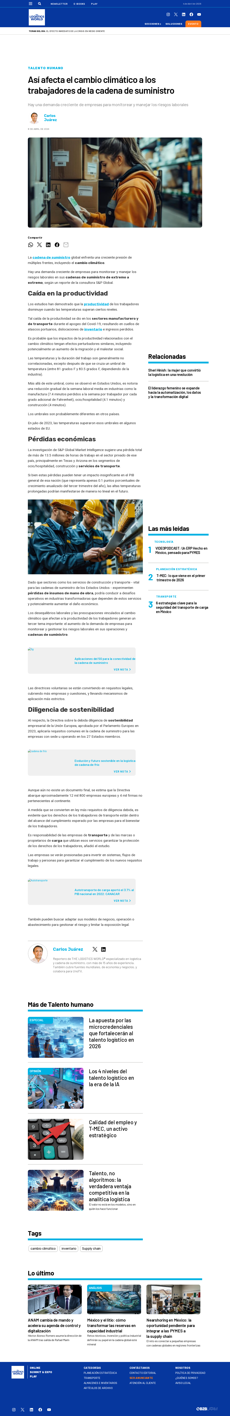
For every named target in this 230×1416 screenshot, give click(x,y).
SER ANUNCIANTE (141, 1378)
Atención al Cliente (143, 1383)
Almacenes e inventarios (100, 1383)
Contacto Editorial (143, 1373)
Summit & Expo (41, 1372)
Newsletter (59, 4)
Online (35, 1368)
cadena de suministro (51, 257)
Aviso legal (183, 1383)
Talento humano (45, 68)
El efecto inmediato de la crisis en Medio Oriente (75, 31)
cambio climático (43, 1249)
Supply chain (91, 1249)
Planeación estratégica (100, 1373)
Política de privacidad (190, 1373)
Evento (193, 24)
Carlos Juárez (50, 118)
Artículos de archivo (98, 1388)
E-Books (79, 4)
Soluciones (173, 24)
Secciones (152, 24)
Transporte (92, 1378)
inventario (93, 329)
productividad (96, 304)
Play (94, 4)
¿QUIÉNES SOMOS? (186, 1378)
